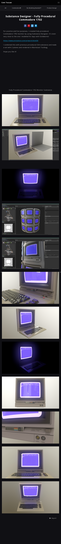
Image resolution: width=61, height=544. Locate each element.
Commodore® (16, 8)
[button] (52, 518)
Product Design (52, 8)
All (5, 8)
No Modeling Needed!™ (34, 8)
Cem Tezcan (6, 3)
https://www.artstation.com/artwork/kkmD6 (20, 41)
